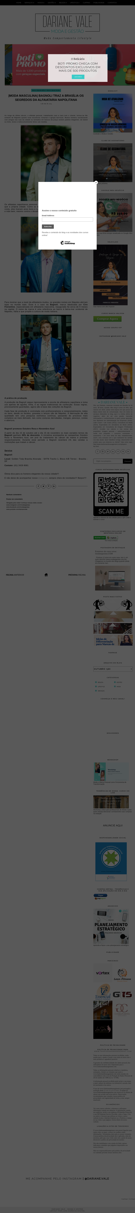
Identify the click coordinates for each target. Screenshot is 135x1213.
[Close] (96, 182)
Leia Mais (18, 77)
